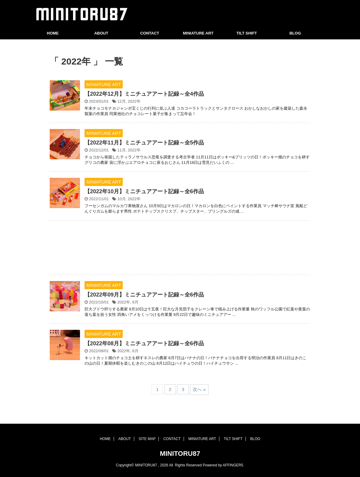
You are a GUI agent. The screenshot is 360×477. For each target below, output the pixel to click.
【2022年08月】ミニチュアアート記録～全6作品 (144, 343)
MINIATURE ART (198, 33)
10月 (121, 199)
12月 (121, 101)
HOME (53, 33)
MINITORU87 (180, 453)
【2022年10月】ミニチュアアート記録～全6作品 (144, 191)
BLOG (295, 33)
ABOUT (101, 33)
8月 (135, 351)
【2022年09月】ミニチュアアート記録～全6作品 (144, 295)
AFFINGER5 (233, 465)
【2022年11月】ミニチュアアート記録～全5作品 (144, 143)
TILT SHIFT (246, 33)
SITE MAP (146, 439)
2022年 (134, 101)
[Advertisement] (180, 249)
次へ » (199, 389)
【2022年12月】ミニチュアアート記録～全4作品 (144, 94)
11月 (121, 150)
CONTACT (149, 33)
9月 (135, 302)
